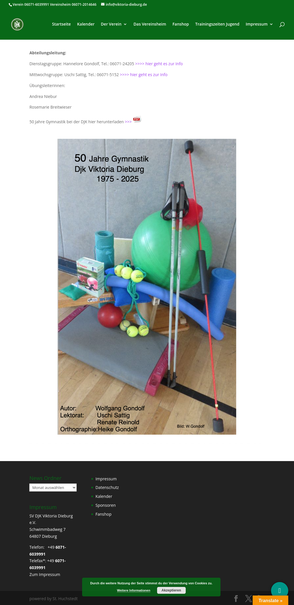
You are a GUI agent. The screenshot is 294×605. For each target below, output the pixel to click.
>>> (133, 121)
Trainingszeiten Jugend (217, 24)
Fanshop (181, 24)
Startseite (61, 24)
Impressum (257, 24)
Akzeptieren (171, 590)
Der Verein (111, 24)
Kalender (86, 24)
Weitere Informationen (133, 590)
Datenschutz (107, 487)
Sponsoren (105, 505)
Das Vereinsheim (150, 24)
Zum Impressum (44, 574)
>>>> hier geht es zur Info (159, 63)
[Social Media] (279, 590)
